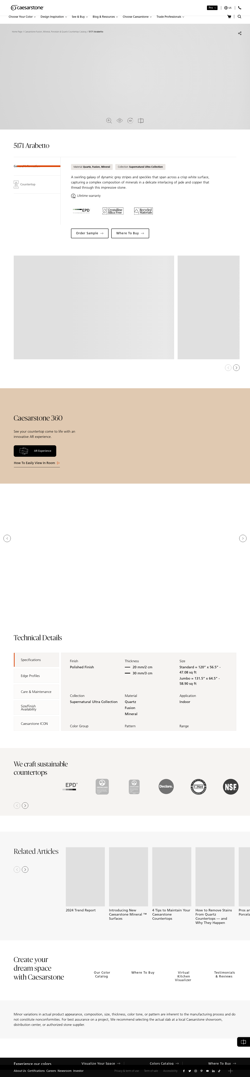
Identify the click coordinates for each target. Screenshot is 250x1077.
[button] (22, 17)
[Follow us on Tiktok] (219, 1071)
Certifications (36, 1070)
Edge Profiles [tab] (30, 676)
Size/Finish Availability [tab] (28, 707)
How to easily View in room (37, 463)
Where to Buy (143, 981)
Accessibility (170, 1070)
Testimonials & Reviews (224, 983)
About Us (20, 1070)
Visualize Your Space (101, 1058)
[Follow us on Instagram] (195, 1071)
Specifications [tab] (31, 660)
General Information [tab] (27, 166)
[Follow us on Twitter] (190, 1071)
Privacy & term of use (126, 1070)
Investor (78, 1070)
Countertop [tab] (24, 184)
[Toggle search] (239, 16)
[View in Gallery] (94, 307)
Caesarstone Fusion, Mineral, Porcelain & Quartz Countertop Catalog (55, 32)
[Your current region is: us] (227, 8)
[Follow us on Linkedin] (213, 1071)
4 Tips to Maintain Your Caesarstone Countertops (171, 914)
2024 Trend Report (81, 910)
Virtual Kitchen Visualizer (184, 985)
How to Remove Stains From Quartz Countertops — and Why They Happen (213, 916)
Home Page (17, 32)
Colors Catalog (164, 1058)
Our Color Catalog (102, 983)
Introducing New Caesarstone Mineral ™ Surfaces (128, 914)
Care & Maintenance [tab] (36, 692)
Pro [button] (211, 7)
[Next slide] (25, 869)
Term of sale (151, 1070)
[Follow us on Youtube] (207, 1071)
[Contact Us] (239, 7)
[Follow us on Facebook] (184, 1071)
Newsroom (65, 1070)
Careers (51, 1070)
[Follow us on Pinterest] (201, 1071)
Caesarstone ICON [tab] (34, 724)
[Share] (239, 33)
